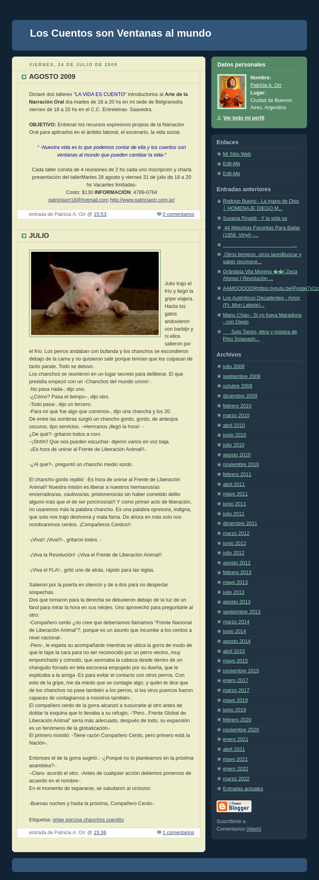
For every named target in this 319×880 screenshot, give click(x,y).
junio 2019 (234, 710)
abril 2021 (234, 749)
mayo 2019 (235, 700)
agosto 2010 (236, 455)
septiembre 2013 (241, 612)
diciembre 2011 (240, 523)
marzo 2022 (236, 779)
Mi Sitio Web (237, 154)
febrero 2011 (237, 474)
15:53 (100, 214)
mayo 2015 (235, 661)
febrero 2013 (237, 572)
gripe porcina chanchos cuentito (88, 820)
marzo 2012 (236, 533)
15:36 (100, 832)
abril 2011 (234, 484)
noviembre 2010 (241, 464)
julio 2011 (233, 514)
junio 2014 (234, 631)
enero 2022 (235, 769)
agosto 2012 (236, 563)
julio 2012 (233, 553)
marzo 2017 (236, 690)
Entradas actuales (243, 789)
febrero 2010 (237, 406)
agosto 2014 (236, 641)
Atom (254, 829)
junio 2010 (234, 435)
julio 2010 (233, 445)
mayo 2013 (235, 582)
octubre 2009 (237, 386)
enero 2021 (235, 739)
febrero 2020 (237, 720)
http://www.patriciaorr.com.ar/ (142, 200)
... (260, 245)
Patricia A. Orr (266, 85)
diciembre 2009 (240, 396)
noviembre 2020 (241, 730)
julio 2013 (233, 592)
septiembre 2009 (241, 376)
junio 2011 (234, 504)
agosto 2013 (236, 602)
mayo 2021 (235, 759)
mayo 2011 (235, 494)
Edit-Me (231, 164)
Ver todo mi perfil (243, 118)
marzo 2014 (236, 622)
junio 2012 (234, 543)
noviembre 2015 (241, 671)
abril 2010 (234, 425)
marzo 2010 (236, 415)
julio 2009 (233, 366)
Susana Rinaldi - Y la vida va (255, 218)
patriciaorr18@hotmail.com (79, 200)
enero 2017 (235, 680)
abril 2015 (234, 651)
